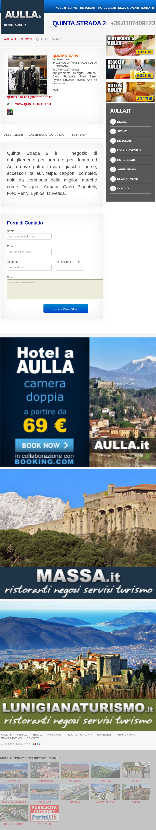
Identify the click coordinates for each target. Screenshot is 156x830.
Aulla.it (10, 39)
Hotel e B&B (107, 7)
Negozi (61, 7)
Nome (10, 231)
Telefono (12, 261)
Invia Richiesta (65, 308)
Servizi (73, 7)
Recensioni (78, 134)
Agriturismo (126, 169)
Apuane (106, 780)
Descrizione (13, 134)
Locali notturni (129, 150)
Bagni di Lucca (14, 824)
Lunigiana (14, 780)
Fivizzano (75, 780)
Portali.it (44, 824)
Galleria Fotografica (46, 134)
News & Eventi (128, 7)
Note (10, 277)
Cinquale (44, 802)
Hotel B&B (104, 734)
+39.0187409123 (132, 23)
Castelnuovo (105, 802)
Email (10, 246)
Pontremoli (45, 780)
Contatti (147, 7)
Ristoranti (88, 7)
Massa (136, 780)
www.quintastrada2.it (33, 104)
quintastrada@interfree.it (29, 97)
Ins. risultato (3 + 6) (68, 261)
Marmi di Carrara (14, 802)
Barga (136, 802)
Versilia (75, 802)
